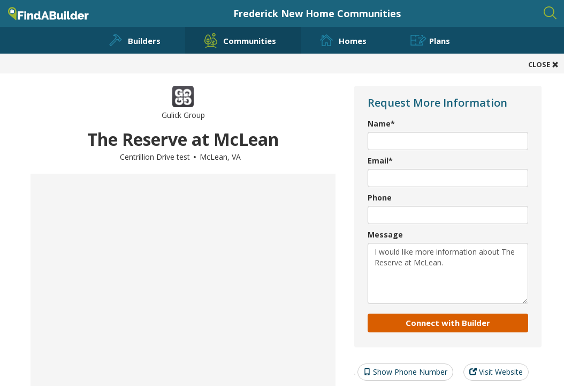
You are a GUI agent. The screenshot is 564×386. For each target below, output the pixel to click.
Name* (381, 123)
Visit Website (496, 372)
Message (385, 234)
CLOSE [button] (543, 64)
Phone (380, 197)
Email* (380, 160)
